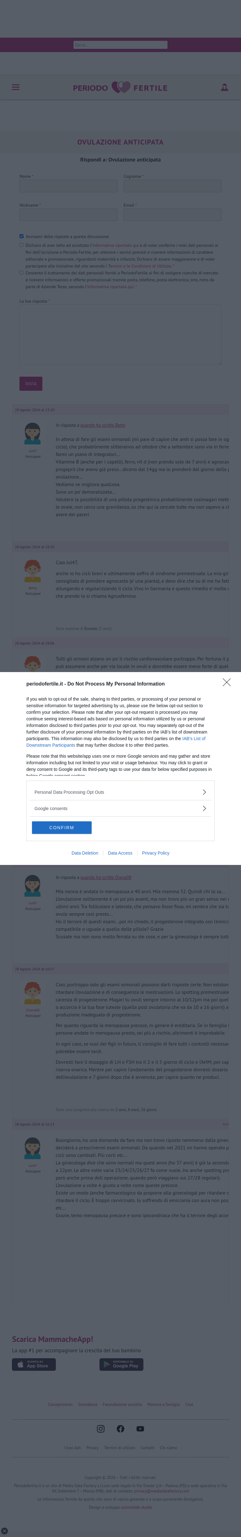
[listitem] (120, 792)
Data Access (120, 853)
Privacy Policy (155, 853)
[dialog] (120, 768)
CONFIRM (61, 827)
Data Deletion (85, 853)
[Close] (229, 684)
